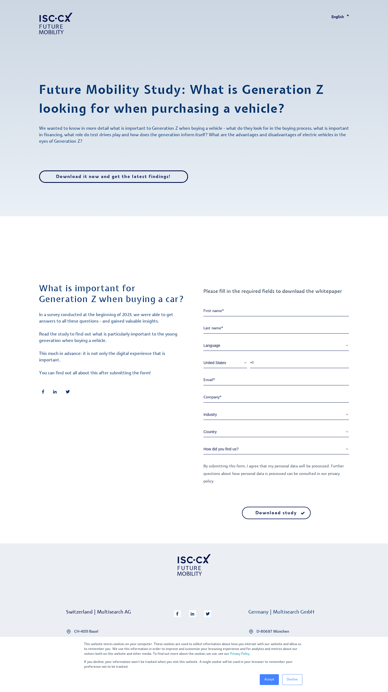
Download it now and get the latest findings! (113, 176)
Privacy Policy (240, 654)
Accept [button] (269, 679)
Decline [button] (292, 679)
